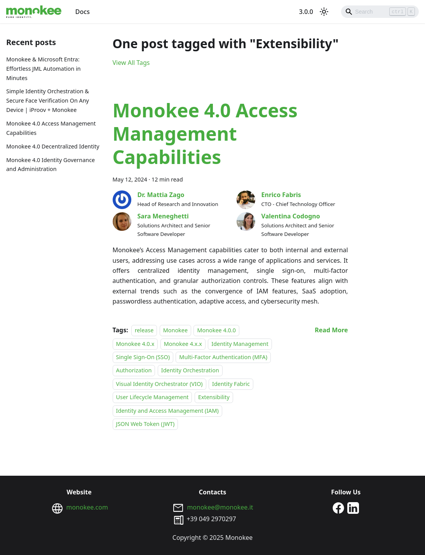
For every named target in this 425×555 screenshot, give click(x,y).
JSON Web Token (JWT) (145, 424)
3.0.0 (306, 11)
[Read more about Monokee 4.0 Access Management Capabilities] (331, 330)
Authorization (134, 370)
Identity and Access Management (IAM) (167, 410)
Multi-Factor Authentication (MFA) (223, 357)
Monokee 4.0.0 (216, 330)
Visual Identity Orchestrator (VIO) (159, 383)
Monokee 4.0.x (135, 343)
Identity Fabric (231, 383)
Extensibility (214, 397)
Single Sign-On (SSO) (143, 357)
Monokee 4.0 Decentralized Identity (52, 146)
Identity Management (239, 343)
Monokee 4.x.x (183, 343)
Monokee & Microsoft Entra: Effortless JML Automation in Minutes (43, 69)
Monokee (175, 330)
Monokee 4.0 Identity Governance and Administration (50, 164)
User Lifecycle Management (152, 397)
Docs (82, 11)
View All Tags (131, 62)
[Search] (380, 11)
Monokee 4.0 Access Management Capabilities (51, 128)
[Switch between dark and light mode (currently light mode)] (324, 11)
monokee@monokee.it (220, 507)
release (144, 330)
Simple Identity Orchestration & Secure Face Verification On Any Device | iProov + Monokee (47, 100)
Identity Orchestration (190, 370)
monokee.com (87, 507)
